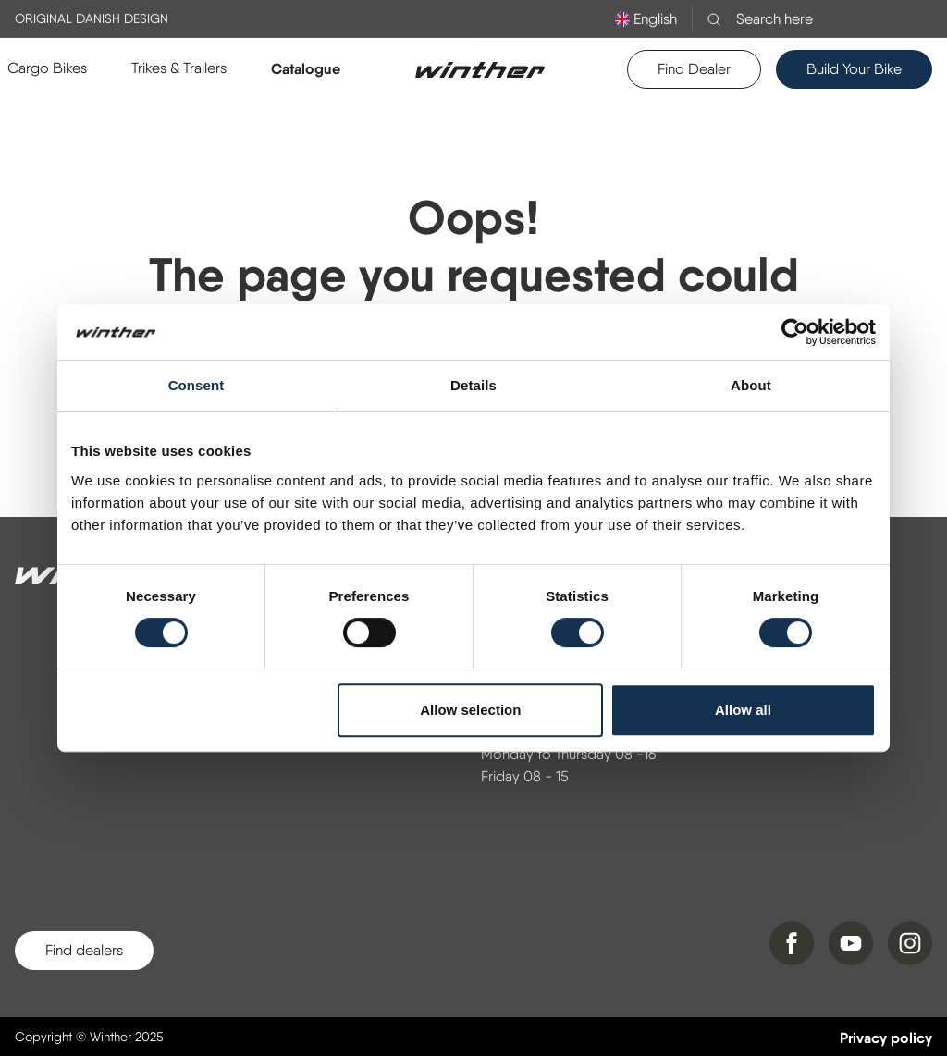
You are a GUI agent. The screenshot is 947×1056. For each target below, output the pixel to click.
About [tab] (751, 385)
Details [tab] (473, 385)
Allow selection (470, 710)
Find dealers (84, 950)
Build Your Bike (854, 69)
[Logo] (480, 69)
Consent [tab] (196, 385)
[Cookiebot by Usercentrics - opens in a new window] (795, 332)
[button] (47, 69)
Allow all (743, 710)
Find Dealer (694, 69)
